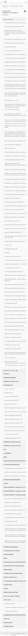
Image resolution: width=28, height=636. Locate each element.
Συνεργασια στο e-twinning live (13, 513)
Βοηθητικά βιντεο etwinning (12, 502)
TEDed (7, 252)
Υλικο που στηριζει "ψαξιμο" (12, 596)
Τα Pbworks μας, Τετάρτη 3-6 (13, 348)
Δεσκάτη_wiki (9, 392)
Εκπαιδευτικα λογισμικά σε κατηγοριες (15, 205)
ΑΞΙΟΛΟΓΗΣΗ (7, 453)
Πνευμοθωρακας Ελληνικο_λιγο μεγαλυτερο (16, 525)
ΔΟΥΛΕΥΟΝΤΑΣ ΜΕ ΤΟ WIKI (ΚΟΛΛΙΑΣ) (14, 566)
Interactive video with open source (14, 26)
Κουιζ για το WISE (10, 357)
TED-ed (6, 588)
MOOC (5, 558)
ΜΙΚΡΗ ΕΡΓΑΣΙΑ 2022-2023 (11, 592)
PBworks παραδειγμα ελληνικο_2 (13, 419)
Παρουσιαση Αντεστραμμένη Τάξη (14, 326)
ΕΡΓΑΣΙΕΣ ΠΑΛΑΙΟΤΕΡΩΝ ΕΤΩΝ (12, 479)
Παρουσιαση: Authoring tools (13, 333)
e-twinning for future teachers (12, 550)
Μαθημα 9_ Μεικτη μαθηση (12, 198)
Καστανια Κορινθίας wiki (12, 400)
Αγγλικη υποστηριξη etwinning (13, 506)
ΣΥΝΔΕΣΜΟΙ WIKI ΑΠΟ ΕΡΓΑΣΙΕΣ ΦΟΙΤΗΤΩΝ (15, 615)
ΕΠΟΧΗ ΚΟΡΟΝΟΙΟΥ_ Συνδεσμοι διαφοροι (16, 495)
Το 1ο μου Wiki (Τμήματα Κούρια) (14, 271)
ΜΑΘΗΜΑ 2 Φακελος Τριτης (11, 381)
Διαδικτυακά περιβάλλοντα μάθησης (16, 6)
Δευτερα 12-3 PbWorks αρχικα (13, 337)
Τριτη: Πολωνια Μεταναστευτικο (14, 50)
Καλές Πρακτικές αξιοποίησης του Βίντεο (16, 329)
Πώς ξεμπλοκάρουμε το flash (12, 114)
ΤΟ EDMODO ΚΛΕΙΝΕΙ (11, 303)
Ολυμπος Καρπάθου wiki (11, 396)
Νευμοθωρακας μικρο (11, 521)
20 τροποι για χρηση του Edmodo (14, 202)
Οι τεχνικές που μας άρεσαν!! (13, 256)
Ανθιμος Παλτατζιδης (11, 361)
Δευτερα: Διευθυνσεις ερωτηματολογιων (15, 43)
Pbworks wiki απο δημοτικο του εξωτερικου (16, 411)
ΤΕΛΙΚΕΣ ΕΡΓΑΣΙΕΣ (8, 626)
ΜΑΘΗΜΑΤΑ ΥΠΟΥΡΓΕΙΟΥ (12, 163)
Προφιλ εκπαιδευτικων (10, 577)
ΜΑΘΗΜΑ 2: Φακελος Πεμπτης (12, 442)
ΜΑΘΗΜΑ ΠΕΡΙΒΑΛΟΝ (10, 377)
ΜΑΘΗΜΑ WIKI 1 (9, 385)
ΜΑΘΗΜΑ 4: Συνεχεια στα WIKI (12, 445)
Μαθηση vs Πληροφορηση (11, 547)
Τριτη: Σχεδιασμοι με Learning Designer (15, 69)
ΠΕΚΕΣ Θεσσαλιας (10, 148)
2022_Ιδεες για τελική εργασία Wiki (14, 292)
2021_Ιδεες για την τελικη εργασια (14, 209)
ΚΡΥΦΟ (6, 483)
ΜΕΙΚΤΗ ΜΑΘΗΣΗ (8, 554)
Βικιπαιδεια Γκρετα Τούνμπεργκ (13, 30)
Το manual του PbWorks (11, 434)
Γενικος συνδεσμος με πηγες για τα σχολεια (16, 152)
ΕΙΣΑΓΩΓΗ (6, 373)
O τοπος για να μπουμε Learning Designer (16, 58)
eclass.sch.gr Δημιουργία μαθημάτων (15, 141)
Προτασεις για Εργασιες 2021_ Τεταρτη (15, 213)
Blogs (5, 457)
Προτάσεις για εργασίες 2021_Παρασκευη (16, 217)
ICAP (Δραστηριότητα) (11, 249)
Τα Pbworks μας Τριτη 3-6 (12, 345)
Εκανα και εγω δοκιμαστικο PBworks (14, 430)
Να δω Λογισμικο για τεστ (12, 221)
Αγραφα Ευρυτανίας (10, 404)
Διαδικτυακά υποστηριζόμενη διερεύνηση (15, 460)
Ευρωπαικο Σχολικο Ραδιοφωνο (13, 232)
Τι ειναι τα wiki (9, 389)
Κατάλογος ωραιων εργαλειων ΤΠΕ (14, 159)
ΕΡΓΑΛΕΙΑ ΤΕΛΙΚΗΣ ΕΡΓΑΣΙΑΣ (12, 464)
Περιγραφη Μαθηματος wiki (12, 438)
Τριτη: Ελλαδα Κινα (10, 47)
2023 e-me (6, 618)
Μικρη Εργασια (8, 622)
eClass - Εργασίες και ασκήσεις (13, 144)
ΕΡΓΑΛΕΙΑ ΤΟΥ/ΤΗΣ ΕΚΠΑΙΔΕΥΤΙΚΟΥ (13, 573)
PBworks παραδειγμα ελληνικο (13, 415)
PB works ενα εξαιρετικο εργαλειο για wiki (16, 408)
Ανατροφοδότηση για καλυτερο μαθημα (15, 517)
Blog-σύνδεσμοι (8, 569)
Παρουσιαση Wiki (10, 603)
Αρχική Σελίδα (5, 6)
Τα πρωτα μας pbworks (11, 611)
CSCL (5, 449)
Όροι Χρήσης (17, 633)
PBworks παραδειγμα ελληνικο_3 (13, 423)
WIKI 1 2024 (8, 600)
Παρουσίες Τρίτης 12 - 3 (11, 100)
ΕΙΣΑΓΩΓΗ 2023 (8, 584)
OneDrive (8, 245)
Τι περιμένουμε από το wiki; (12, 267)
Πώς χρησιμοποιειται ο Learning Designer (16, 54)
